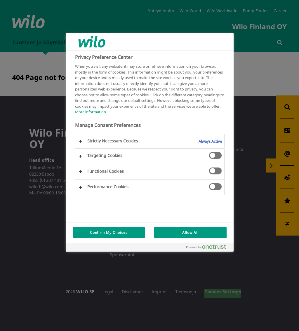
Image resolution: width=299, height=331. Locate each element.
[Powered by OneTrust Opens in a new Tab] (208, 248)
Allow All (190, 232)
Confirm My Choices (109, 232)
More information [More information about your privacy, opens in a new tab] (90, 111)
